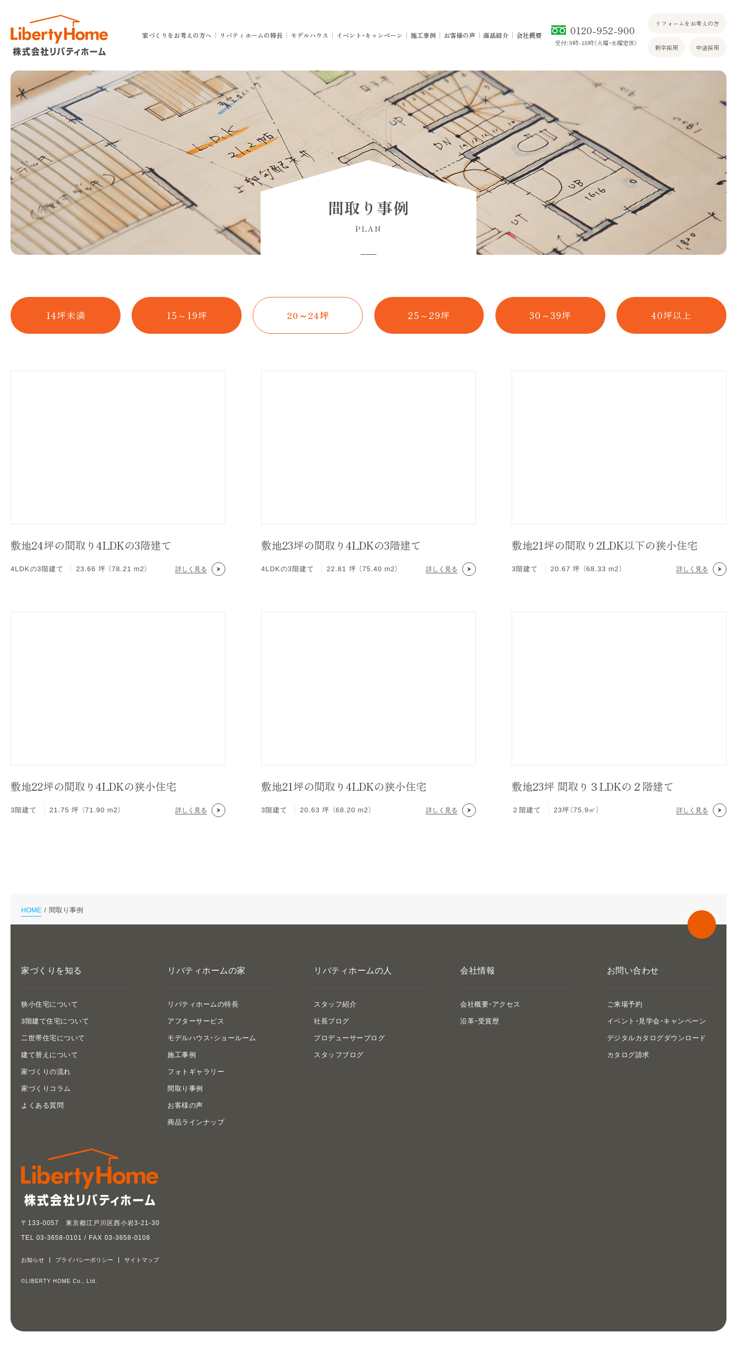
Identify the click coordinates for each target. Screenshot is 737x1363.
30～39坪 (550, 315)
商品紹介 (496, 35)
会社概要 (529, 35)
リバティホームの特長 (251, 35)
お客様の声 (459, 35)
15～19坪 (186, 315)
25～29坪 (429, 315)
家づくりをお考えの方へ (177, 35)
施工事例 (423, 35)
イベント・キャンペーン (369, 35)
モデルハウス (309, 35)
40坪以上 (671, 315)
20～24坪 (308, 315)
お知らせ (32, 1260)
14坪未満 (65, 315)
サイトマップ (141, 1260)
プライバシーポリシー (84, 1260)
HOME (31, 910)
